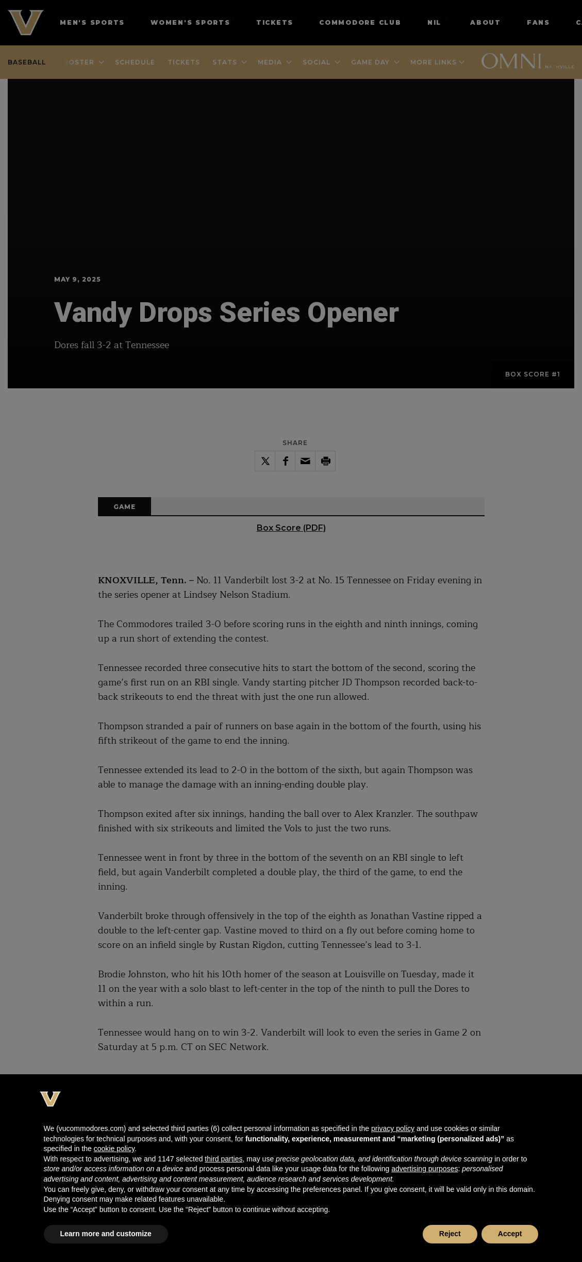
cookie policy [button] (114, 1148)
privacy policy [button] (392, 1128)
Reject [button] (450, 1234)
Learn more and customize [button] (106, 1234)
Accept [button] (510, 1234)
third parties (223, 1159)
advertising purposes (424, 1169)
